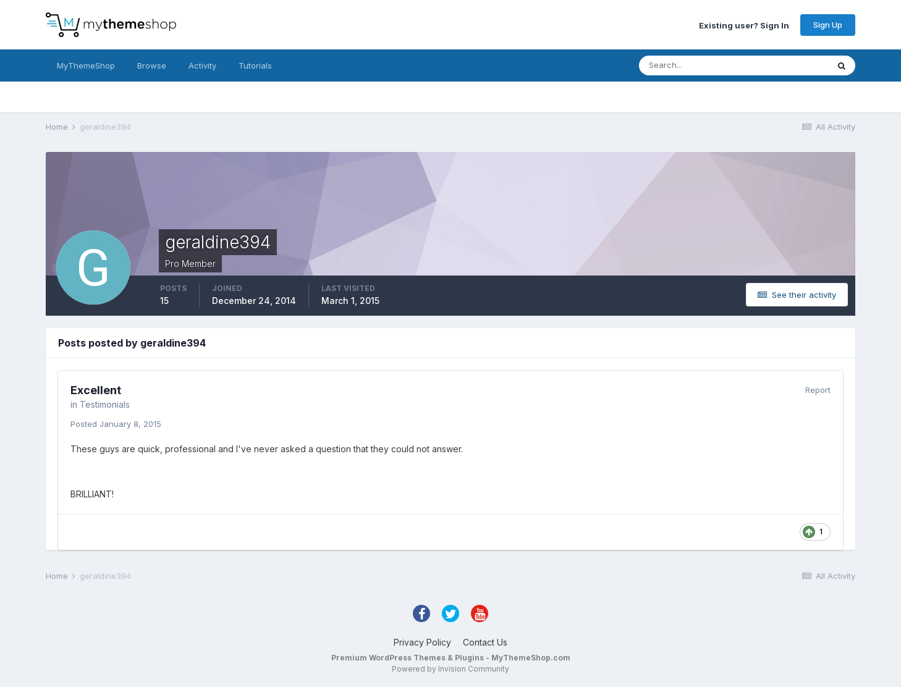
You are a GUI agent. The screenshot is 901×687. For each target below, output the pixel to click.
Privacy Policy (422, 642)
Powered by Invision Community (450, 668)
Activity (202, 65)
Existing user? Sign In (744, 25)
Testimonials (105, 404)
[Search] (693, 65)
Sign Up (827, 25)
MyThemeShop (86, 65)
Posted (115, 424)
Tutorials (255, 65)
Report (818, 390)
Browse (151, 65)
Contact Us (485, 642)
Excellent (95, 390)
